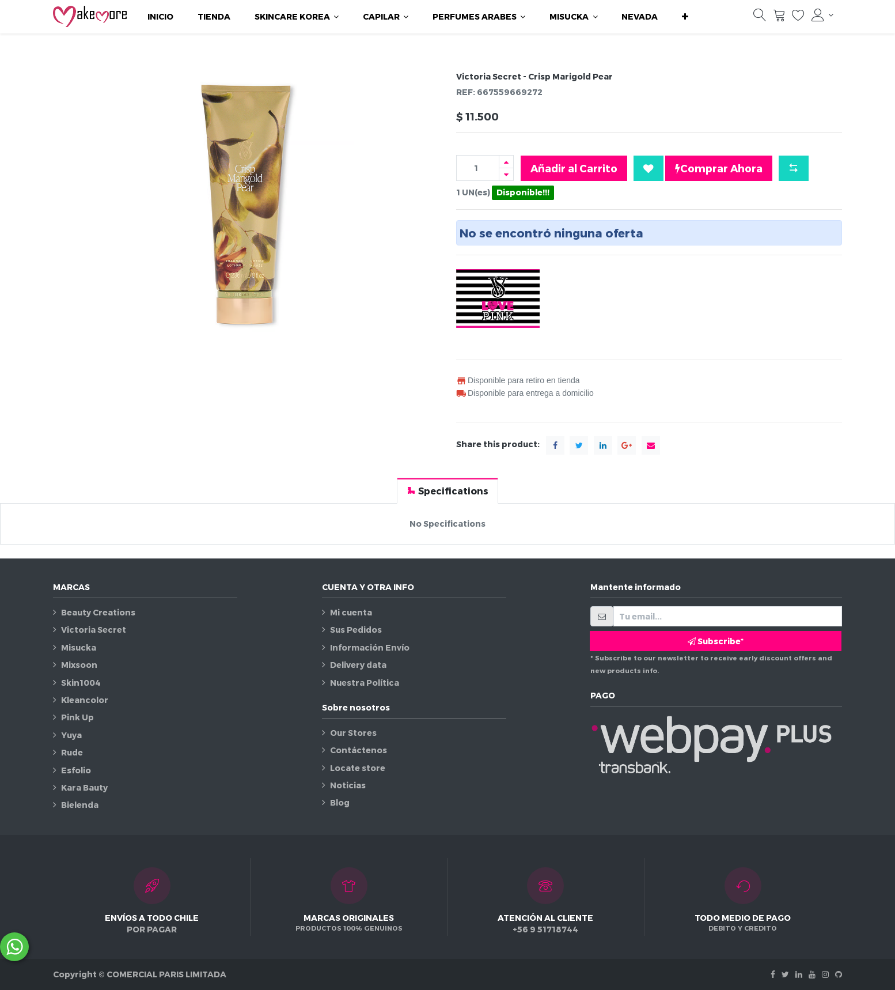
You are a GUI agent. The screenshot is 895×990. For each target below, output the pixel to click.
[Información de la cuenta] (822, 15)
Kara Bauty (84, 787)
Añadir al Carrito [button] (573, 168)
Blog (340, 802)
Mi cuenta (351, 612)
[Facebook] (773, 974)
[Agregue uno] (506, 162)
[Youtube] (812, 974)
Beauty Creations (98, 612)
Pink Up (77, 717)
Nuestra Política (364, 682)
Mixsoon (79, 665)
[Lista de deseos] (798, 17)
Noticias (348, 785)
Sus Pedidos (356, 629)
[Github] (838, 974)
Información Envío (369, 647)
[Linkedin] (798, 974)
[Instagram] (825, 974)
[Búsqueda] (759, 17)
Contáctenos (358, 750)
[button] (685, 17)
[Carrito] (779, 17)
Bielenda (79, 805)
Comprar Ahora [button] (719, 168)
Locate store (357, 768)
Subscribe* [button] (716, 641)
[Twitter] (785, 974)
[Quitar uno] (506, 174)
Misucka (78, 647)
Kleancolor (84, 700)
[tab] (447, 491)
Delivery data (358, 665)
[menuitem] (160, 17)
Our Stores (353, 733)
